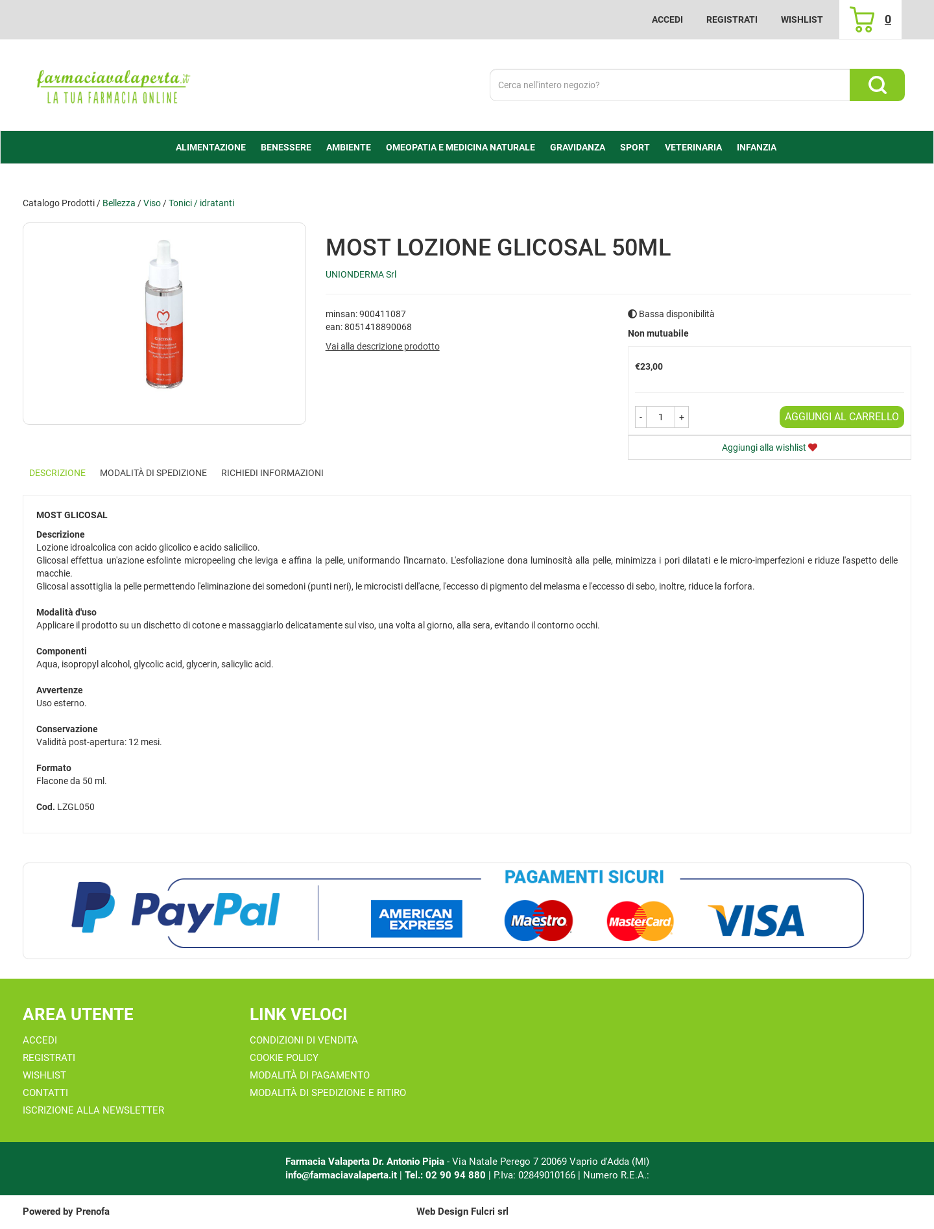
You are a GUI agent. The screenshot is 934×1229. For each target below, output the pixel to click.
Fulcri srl (490, 1211)
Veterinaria (693, 147)
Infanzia (756, 147)
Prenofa (93, 1211)
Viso (152, 203)
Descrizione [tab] (57, 473)
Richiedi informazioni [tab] (272, 473)
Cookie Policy (284, 1058)
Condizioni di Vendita (304, 1040)
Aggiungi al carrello (842, 417)
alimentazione (211, 147)
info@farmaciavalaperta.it (341, 1175)
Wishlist (802, 19)
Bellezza (119, 203)
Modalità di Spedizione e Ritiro (328, 1093)
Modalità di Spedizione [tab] (153, 473)
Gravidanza (577, 147)
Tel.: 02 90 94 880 (446, 1175)
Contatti (45, 1093)
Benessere (286, 147)
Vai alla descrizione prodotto (383, 346)
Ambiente (348, 147)
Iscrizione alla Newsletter (93, 1110)
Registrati (732, 19)
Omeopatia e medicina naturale (460, 147)
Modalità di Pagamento (310, 1075)
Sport (635, 147)
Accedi (667, 19)
